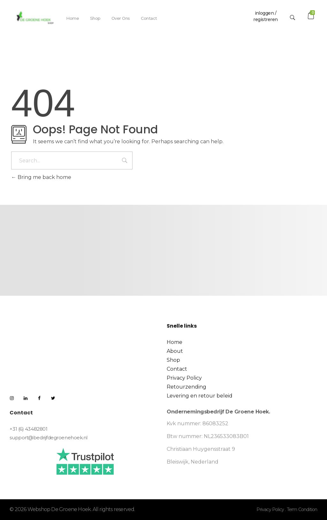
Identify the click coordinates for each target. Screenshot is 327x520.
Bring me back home (41, 177)
